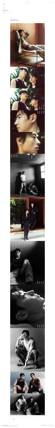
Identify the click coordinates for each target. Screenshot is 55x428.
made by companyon (6, 11)
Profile (4, 6)
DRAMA (4, 9)
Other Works (5, 10)
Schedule (4, 13)
